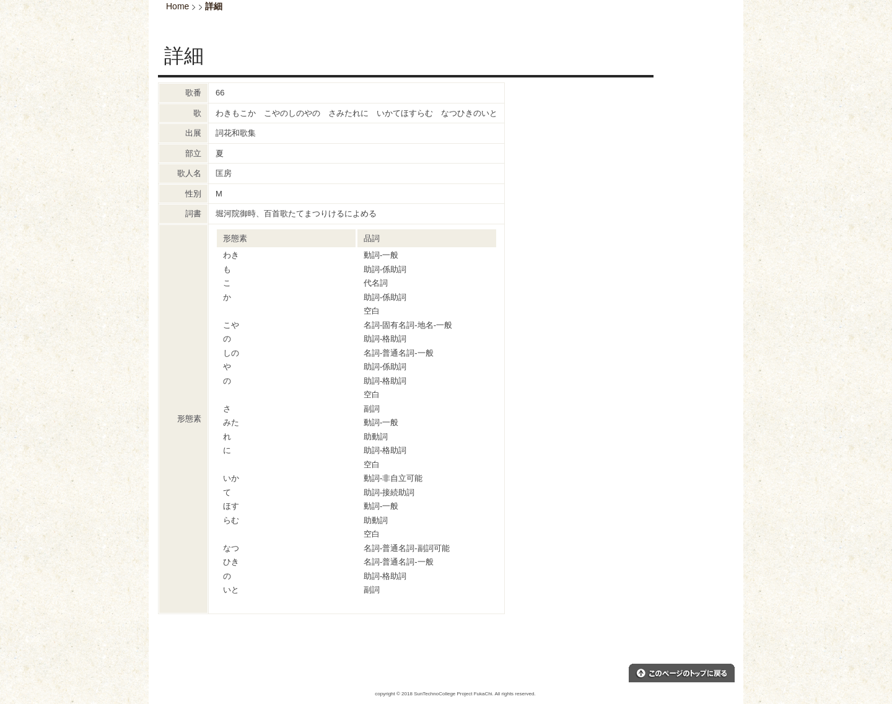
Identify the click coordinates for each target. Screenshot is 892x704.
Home (177, 6)
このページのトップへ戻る (682, 673)
